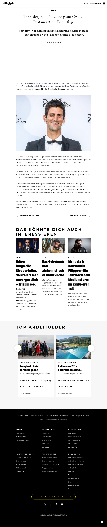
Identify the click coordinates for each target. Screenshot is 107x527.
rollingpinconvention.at (76, 457)
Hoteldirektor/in (21, 464)
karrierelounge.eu (74, 485)
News (53, 10)
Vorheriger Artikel (27, 215)
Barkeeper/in (72, 447)
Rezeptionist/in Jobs (22, 440)
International (20, 433)
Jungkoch (45, 447)
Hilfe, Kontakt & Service (53, 497)
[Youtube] (62, 504)
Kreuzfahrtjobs (21, 436)
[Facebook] (56, 504)
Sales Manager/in (21, 461)
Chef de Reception (48, 461)
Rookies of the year (74, 489)
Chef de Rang (72, 443)
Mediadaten (63, 416)
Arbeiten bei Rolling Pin (39, 416)
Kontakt (20, 416)
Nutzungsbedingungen (48, 419)
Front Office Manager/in (50, 471)
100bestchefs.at (73, 475)
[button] (17, 348)
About (27, 416)
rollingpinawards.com (75, 464)
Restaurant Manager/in (23, 457)
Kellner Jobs (72, 433)
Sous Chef (45, 443)
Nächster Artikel (80, 215)
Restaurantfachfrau (74, 436)
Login (86, 4)
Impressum (80, 416)
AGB (87, 416)
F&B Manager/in (21, 468)
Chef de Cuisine (47, 436)
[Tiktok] (51, 504)
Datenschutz (63, 419)
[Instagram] (45, 504)
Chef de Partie (46, 440)
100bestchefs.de (73, 478)
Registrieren (95, 4)
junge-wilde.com (73, 482)
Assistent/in (20, 471)
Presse (72, 416)
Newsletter (54, 416)
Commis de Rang (74, 440)
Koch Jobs (45, 433)
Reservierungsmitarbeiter (50, 464)
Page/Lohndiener (47, 468)
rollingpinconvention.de (76, 461)
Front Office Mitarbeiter (50, 457)
